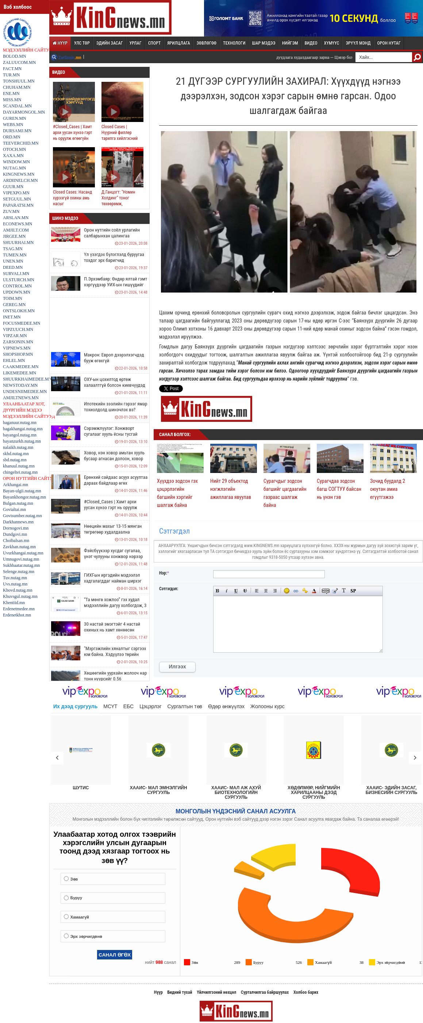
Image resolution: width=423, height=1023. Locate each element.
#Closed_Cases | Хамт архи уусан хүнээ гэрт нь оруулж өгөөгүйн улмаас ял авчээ (72, 135)
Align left (257, 590)
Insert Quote (335, 590)
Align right (275, 590)
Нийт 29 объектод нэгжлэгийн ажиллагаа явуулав (230, 489)
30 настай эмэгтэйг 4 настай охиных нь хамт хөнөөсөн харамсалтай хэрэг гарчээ (112, 629)
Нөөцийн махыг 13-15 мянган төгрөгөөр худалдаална (113, 529)
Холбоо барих (305, 992)
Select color (314, 590)
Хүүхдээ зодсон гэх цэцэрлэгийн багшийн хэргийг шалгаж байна (177, 493)
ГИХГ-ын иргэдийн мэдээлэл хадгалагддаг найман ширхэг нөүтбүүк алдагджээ (113, 580)
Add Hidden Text (326, 590)
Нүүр (60, 43)
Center (266, 590)
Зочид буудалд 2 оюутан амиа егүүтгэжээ (387, 489)
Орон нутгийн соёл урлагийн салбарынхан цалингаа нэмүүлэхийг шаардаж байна (112, 235)
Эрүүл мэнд (358, 43)
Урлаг (135, 43)
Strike (245, 590)
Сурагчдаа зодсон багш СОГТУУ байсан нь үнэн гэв (339, 489)
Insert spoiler (353, 590)
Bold (218, 590)
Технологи (234, 43)
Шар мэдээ (263, 43)
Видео (310, 43)
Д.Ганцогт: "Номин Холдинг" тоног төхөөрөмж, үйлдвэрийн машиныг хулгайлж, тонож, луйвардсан (121, 207)
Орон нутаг (388, 43)
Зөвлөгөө (206, 43)
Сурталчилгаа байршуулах (265, 992)
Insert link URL (296, 590)
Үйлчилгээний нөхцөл (216, 992)
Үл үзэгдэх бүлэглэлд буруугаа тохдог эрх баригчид (114, 257)
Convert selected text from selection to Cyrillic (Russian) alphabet (344, 590)
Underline (236, 590)
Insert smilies (286, 590)
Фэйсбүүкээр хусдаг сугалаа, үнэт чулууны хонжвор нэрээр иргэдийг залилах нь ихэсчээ (113, 556)
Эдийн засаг (109, 43)
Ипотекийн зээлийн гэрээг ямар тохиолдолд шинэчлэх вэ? (115, 406)
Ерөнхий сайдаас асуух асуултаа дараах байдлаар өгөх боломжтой (115, 483)
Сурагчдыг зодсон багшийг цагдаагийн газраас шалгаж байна (285, 493)
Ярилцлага (178, 43)
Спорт (154, 43)
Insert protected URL (305, 590)
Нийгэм (290, 43)
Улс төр (82, 43)
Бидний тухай (180, 992)
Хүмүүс (331, 43)
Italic (227, 590)
